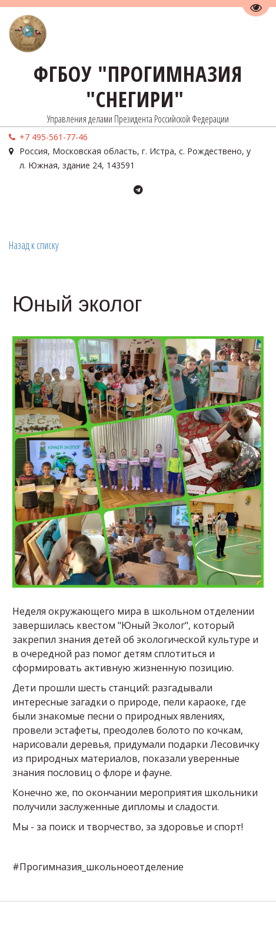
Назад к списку (34, 245)
